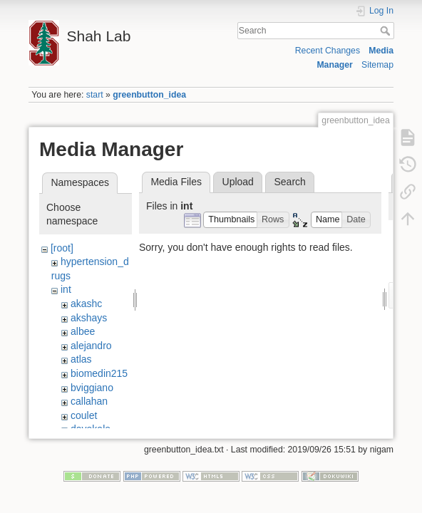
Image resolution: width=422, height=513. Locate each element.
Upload (238, 181)
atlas (81, 359)
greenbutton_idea (149, 95)
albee (83, 331)
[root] (62, 248)
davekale (90, 429)
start (94, 95)
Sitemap (377, 65)
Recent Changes (327, 51)
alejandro (91, 345)
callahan (89, 401)
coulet (84, 415)
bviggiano (92, 387)
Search (386, 31)
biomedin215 (99, 373)
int (66, 289)
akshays (89, 317)
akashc (86, 303)
